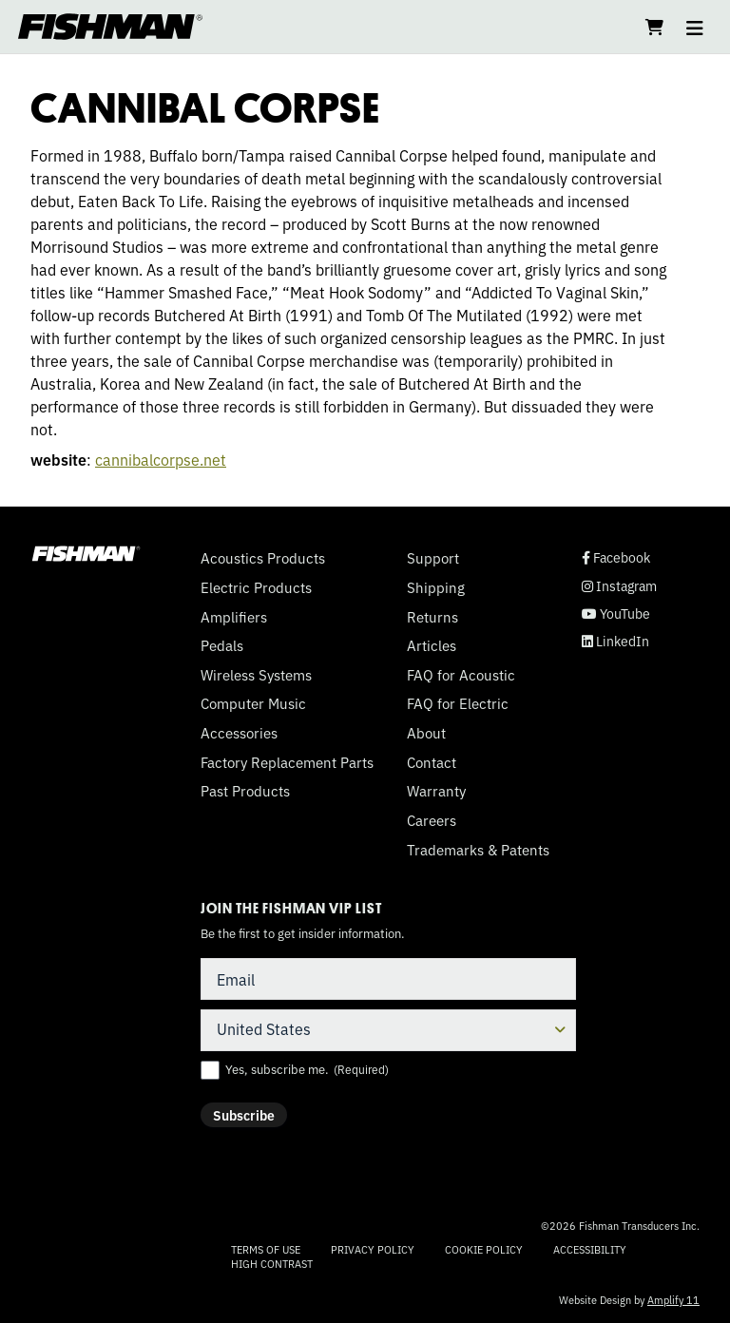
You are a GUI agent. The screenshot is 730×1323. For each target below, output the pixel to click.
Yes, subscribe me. (307, 1069)
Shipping (436, 587)
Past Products (245, 790)
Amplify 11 (673, 1299)
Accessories (239, 732)
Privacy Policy (372, 1248)
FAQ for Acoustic (461, 674)
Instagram (619, 586)
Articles (431, 645)
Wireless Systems (256, 674)
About (426, 732)
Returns (432, 616)
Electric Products (256, 587)
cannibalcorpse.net (160, 459)
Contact (431, 762)
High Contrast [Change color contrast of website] (272, 1263)
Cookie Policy (484, 1248)
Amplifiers (234, 616)
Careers (431, 820)
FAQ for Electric (458, 703)
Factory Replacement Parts (287, 762)
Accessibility (589, 1248)
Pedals (222, 645)
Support (433, 557)
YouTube (616, 613)
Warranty (436, 790)
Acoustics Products (263, 557)
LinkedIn (615, 641)
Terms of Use (265, 1248)
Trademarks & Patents (478, 849)
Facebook (616, 557)
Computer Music (253, 703)
